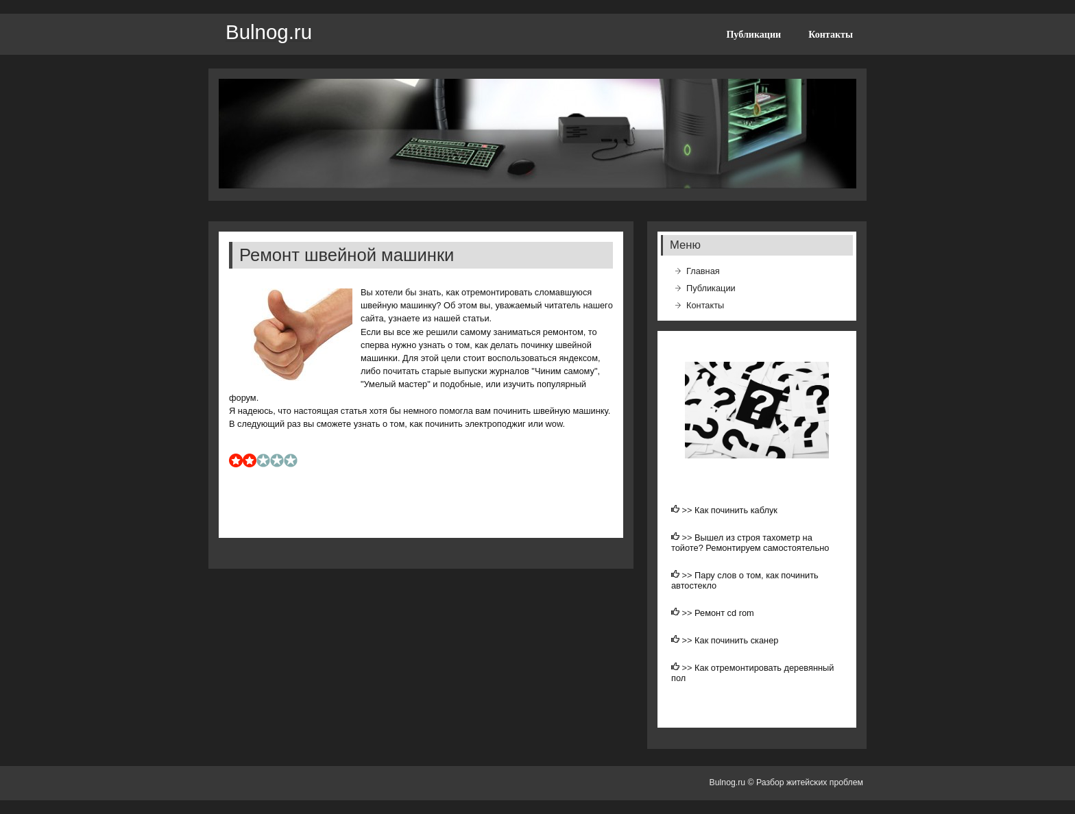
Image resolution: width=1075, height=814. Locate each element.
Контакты (830, 34)
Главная (703, 271)
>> (688, 510)
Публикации (753, 34)
